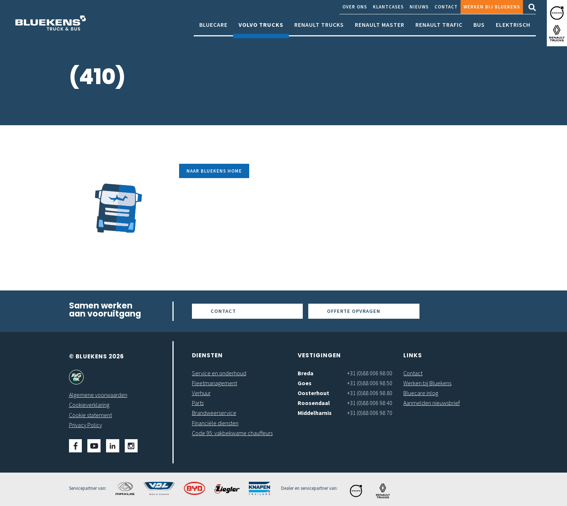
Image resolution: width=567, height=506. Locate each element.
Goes (305, 383)
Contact (446, 7)
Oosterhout (313, 393)
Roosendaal (314, 402)
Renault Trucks (319, 28)
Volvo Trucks (261, 28)
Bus (479, 28)
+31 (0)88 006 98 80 (369, 393)
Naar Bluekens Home (214, 171)
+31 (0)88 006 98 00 (369, 373)
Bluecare (213, 28)
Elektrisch (513, 28)
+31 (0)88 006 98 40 (369, 402)
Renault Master (379, 28)
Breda (305, 373)
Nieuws (419, 7)
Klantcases (388, 7)
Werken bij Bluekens (492, 7)
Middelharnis (315, 412)
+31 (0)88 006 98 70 (369, 412)
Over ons (354, 7)
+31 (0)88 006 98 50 (369, 383)
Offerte (353, 311)
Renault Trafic (439, 28)
